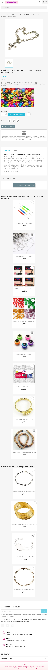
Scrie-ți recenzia (8, 126)
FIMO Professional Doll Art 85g (24, 289)
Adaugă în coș (16, 114)
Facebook (2, 625)
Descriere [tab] (8, 150)
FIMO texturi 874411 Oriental (24, 387)
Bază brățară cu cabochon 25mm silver (24, 557)
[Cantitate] (3, 114)
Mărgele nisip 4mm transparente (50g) (24, 321)
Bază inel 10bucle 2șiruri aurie (24, 419)
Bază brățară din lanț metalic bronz (24, 589)
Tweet (13, 121)
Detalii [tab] (16, 150)
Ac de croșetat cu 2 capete (24, 223)
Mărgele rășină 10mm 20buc (24, 354)
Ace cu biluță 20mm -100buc (24, 256)
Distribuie (9, 121)
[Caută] (24, 7)
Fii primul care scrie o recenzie (24, 185)
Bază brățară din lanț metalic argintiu (24, 491)
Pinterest (18, 121)
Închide (24, 664)
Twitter (7, 625)
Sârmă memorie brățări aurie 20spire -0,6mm (24, 524)
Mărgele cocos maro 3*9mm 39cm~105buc (24, 452)
